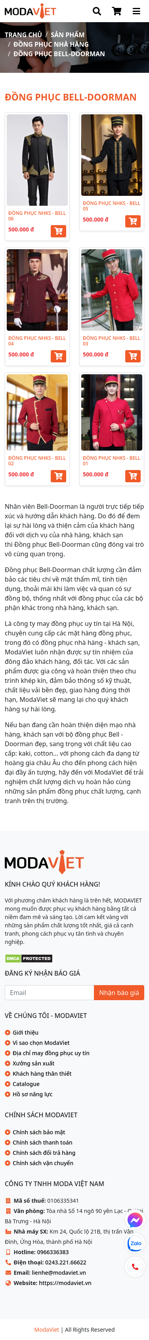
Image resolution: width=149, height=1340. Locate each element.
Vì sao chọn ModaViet (41, 1042)
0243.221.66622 (65, 1262)
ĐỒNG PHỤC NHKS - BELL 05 (111, 206)
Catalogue (26, 1084)
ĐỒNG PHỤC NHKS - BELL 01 (111, 461)
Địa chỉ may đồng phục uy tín (51, 1053)
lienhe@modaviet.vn (59, 1272)
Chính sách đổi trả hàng (44, 1152)
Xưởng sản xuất (33, 1063)
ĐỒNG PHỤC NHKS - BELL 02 (37, 461)
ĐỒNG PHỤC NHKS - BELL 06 (37, 216)
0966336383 (53, 1252)
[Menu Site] (136, 11)
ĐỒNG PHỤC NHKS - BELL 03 (111, 341)
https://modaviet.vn (65, 1283)
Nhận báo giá (119, 992)
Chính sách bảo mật (39, 1132)
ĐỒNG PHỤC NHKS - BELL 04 (37, 341)
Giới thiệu (25, 1032)
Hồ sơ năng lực (32, 1094)
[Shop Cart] (116, 11)
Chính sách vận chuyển (43, 1163)
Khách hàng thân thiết (42, 1073)
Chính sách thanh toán (43, 1142)
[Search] (97, 11)
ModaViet (47, 1329)
